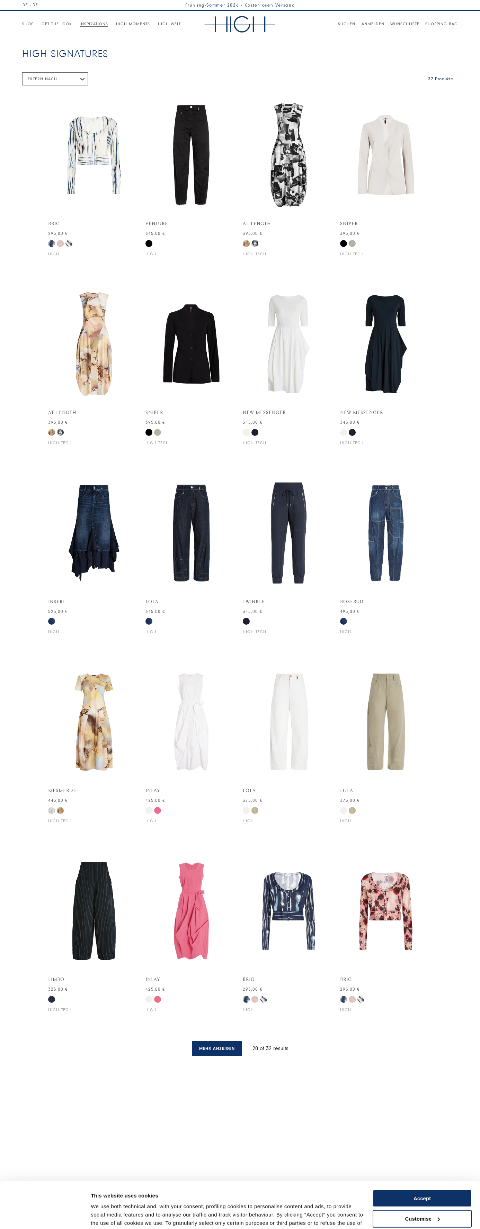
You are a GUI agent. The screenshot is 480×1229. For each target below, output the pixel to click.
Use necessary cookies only (422, 1196)
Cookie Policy (124, 1196)
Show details (107, 1215)
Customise (422, 1175)
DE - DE (30, 4)
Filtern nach (42, 78)
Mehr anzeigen (217, 1048)
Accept (422, 1155)
